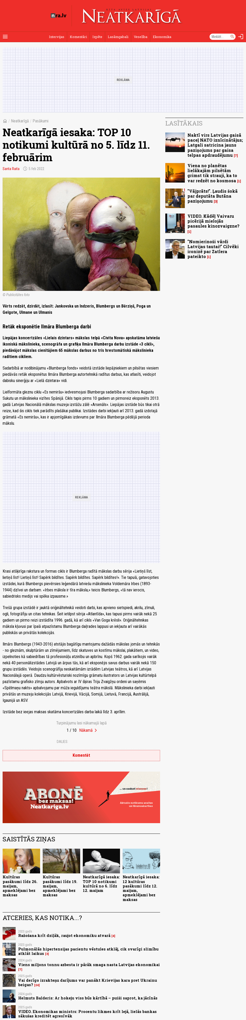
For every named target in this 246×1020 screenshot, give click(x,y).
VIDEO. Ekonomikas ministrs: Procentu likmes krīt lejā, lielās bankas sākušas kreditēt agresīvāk (87, 1013)
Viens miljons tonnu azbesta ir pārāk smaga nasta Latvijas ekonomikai (89, 964)
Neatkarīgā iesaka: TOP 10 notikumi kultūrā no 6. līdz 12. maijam (101, 883)
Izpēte (97, 37)
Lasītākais (184, 123)
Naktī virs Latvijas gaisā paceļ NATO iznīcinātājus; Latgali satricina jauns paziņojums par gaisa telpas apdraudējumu (215, 145)
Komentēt (81, 755)
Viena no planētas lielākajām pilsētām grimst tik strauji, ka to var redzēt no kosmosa (212, 173)
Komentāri (78, 37)
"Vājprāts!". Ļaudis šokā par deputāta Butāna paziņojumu (212, 196)
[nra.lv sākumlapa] (58, 15)
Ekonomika (162, 37)
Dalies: (62, 742)
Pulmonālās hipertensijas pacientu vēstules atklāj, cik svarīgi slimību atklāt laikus (88, 951)
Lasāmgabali (118, 37)
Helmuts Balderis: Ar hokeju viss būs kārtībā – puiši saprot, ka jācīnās (87, 998)
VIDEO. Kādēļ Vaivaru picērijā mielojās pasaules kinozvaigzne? (213, 221)
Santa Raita (11, 169)
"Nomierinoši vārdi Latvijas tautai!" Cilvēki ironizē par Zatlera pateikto (213, 249)
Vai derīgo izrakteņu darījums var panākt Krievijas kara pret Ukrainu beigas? (87, 982)
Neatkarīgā (20, 120)
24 (37, 985)
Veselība (140, 37)
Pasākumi (40, 120)
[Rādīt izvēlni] (5, 37)
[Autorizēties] (241, 37)
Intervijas (56, 37)
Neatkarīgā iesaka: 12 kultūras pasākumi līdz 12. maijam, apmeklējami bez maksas (141, 888)
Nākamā (86, 730)
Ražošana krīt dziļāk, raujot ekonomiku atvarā (64, 935)
